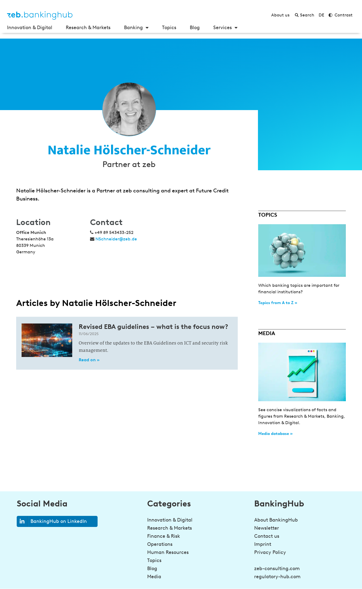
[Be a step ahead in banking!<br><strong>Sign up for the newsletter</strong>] (261, 574)
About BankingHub (276, 520)
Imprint (262, 544)
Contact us (266, 536)
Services (225, 27)
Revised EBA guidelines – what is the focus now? (153, 327)
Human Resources (168, 552)
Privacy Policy (270, 552)
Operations (160, 544)
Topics (169, 27)
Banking (136, 27)
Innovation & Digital (29, 27)
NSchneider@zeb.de (116, 238)
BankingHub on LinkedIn (52, 521)
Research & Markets (88, 27)
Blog (195, 27)
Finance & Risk (163, 536)
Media (154, 577)
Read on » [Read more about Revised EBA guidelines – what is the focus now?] (89, 359)
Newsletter (266, 528)
